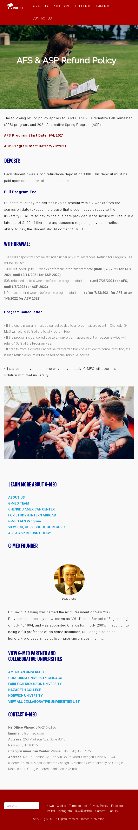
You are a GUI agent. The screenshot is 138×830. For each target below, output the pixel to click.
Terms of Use (78, 805)
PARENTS (103, 6)
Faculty (113, 811)
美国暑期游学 (83, 811)
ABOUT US (40, 6)
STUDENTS (83, 6)
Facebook (117, 805)
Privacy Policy (99, 805)
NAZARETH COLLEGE (24, 690)
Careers (100, 811)
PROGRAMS (61, 6)
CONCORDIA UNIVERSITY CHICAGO (35, 678)
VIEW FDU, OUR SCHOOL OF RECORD (36, 527)
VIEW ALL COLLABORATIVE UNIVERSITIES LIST (44, 702)
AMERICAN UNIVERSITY (26, 672)
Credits (61, 805)
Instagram (65, 811)
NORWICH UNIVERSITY (25, 696)
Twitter (50, 811)
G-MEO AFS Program (24, 521)
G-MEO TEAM (18, 503)
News (50, 805)
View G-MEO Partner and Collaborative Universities (35, 656)
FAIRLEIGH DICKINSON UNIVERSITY (35, 684)
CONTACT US (42, 18)
